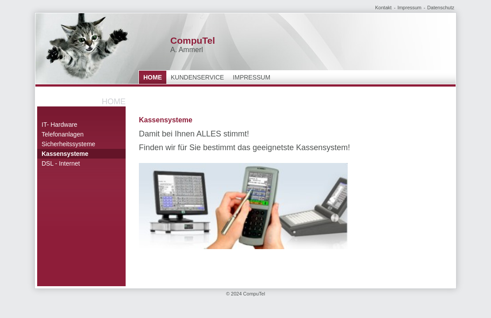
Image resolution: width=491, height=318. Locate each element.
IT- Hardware (59, 124)
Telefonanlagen (63, 134)
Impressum (409, 7)
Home (152, 77)
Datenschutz (440, 7)
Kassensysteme (65, 153)
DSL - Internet (61, 163)
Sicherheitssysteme (68, 144)
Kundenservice (197, 77)
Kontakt (383, 7)
